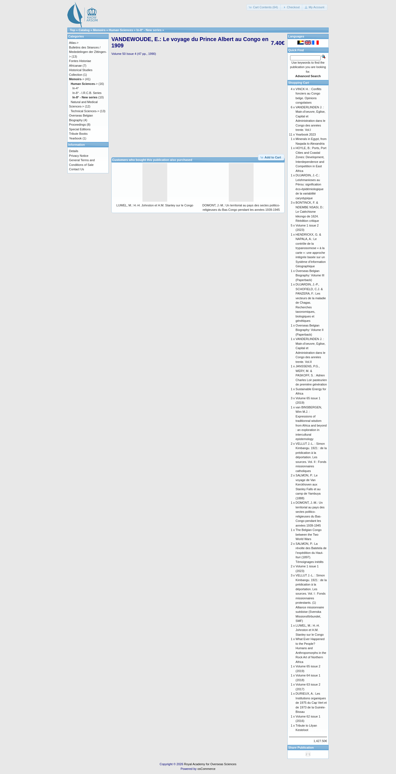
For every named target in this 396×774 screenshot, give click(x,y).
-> (76, 79)
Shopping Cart (298, 82)
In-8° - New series (148, 30)
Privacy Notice (78, 155)
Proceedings (77, 124)
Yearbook (75, 138)
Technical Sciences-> (85, 111)
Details (73, 151)
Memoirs (99, 30)
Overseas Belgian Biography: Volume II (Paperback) (310, 330)
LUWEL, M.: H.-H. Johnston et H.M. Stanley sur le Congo (154, 205)
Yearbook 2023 (306, 134)
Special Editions (79, 129)
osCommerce (206, 768)
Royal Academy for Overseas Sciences (210, 764)
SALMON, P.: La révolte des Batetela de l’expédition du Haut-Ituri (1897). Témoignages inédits (311, 552)
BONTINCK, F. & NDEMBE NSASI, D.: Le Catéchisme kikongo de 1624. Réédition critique (310, 211)
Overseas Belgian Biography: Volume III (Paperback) (310, 275)
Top (72, 30)
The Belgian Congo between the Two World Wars (308, 534)
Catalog (84, 30)
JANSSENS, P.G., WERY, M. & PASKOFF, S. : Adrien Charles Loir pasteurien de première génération (311, 375)
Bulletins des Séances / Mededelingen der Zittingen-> (88, 52)
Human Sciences (121, 30)
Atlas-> (74, 42)
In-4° (75, 88)
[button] (263, 7)
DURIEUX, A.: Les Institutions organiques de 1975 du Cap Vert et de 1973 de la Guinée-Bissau (311, 702)
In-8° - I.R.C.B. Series (86, 93)
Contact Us (76, 169)
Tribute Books (78, 133)
